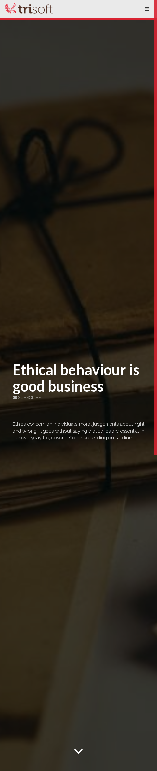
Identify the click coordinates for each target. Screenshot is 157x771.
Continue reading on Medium (101, 438)
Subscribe (27, 397)
